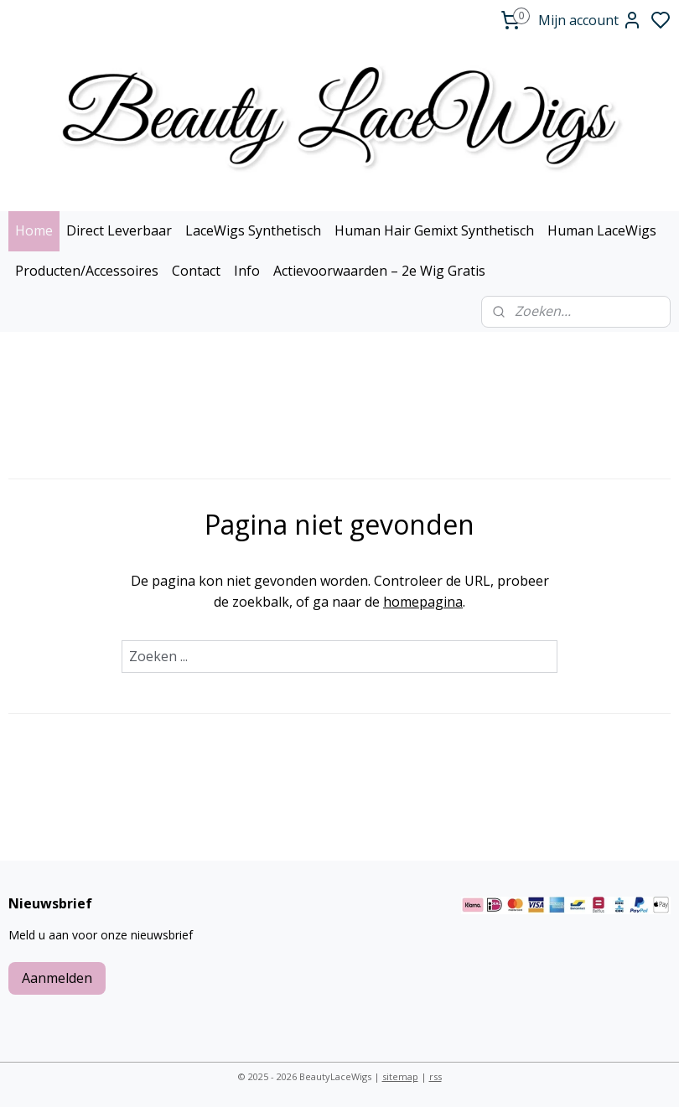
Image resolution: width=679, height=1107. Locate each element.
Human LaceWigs (601, 230)
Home (34, 230)
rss (435, 1076)
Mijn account (590, 20)
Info (247, 270)
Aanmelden (57, 978)
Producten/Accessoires (86, 270)
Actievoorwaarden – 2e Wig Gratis (379, 270)
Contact (196, 270)
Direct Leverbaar (119, 230)
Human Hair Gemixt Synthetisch (434, 230)
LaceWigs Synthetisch (253, 230)
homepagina (423, 601)
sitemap (400, 1076)
